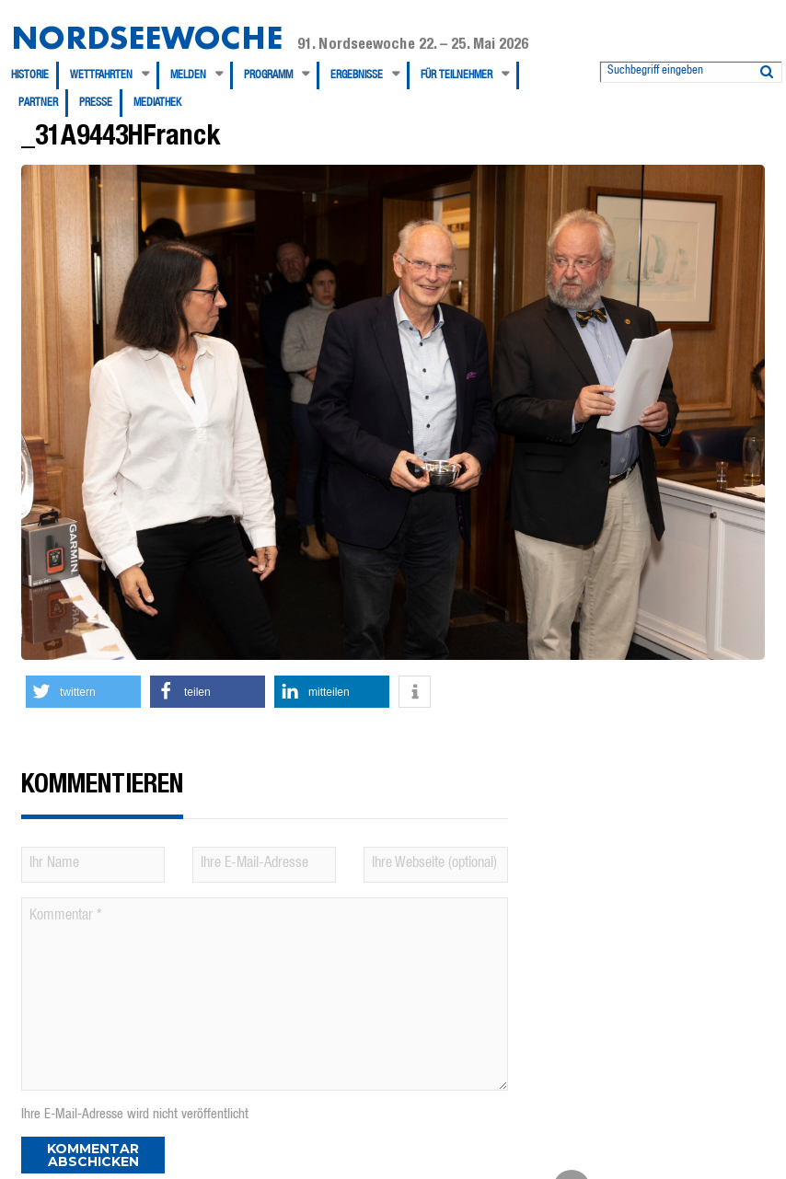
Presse (95, 103)
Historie (30, 75)
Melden (188, 75)
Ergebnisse (356, 75)
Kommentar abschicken (93, 1155)
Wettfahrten (101, 75)
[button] (83, 692)
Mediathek (157, 103)
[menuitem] (35, 75)
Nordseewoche (147, 37)
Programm (268, 75)
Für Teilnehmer (456, 75)
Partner (38, 103)
